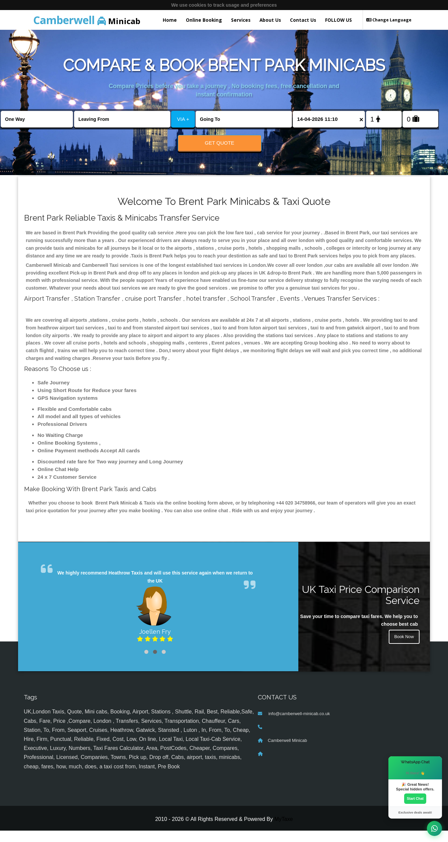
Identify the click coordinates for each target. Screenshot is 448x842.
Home (170, 20)
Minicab (86, 20)
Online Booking (204, 20)
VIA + (183, 119)
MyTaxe (283, 830)
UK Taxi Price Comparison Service (361, 606)
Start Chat (415, 798)
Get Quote (219, 143)
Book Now (403, 649)
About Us (270, 20)
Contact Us (303, 20)
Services (240, 20)
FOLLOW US (338, 20)
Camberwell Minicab (287, 751)
